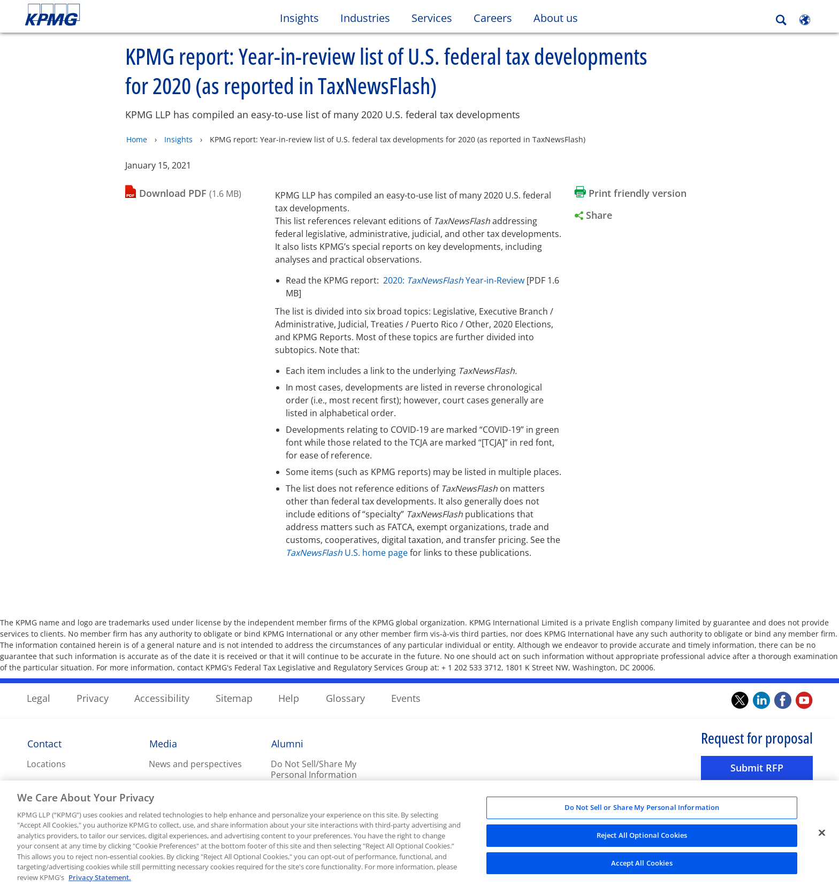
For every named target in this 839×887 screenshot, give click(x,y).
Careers (498, 17)
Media (163, 743)
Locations (46, 763)
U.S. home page (347, 552)
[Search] (781, 20)
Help (288, 697)
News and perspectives (195, 763)
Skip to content (102, 15)
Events (406, 697)
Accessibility (161, 697)
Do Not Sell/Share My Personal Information (314, 769)
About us (561, 17)
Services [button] (431, 18)
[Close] (822, 839)
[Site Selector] (804, 20)
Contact (44, 743)
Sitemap (234, 697)
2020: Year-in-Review (453, 280)
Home (136, 139)
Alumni (287, 743)
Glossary (345, 697)
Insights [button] (299, 18)
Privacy (93, 697)
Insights (178, 139)
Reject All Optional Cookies (642, 841)
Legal (38, 697)
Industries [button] (365, 18)
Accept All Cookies (641, 868)
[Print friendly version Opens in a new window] (631, 192)
